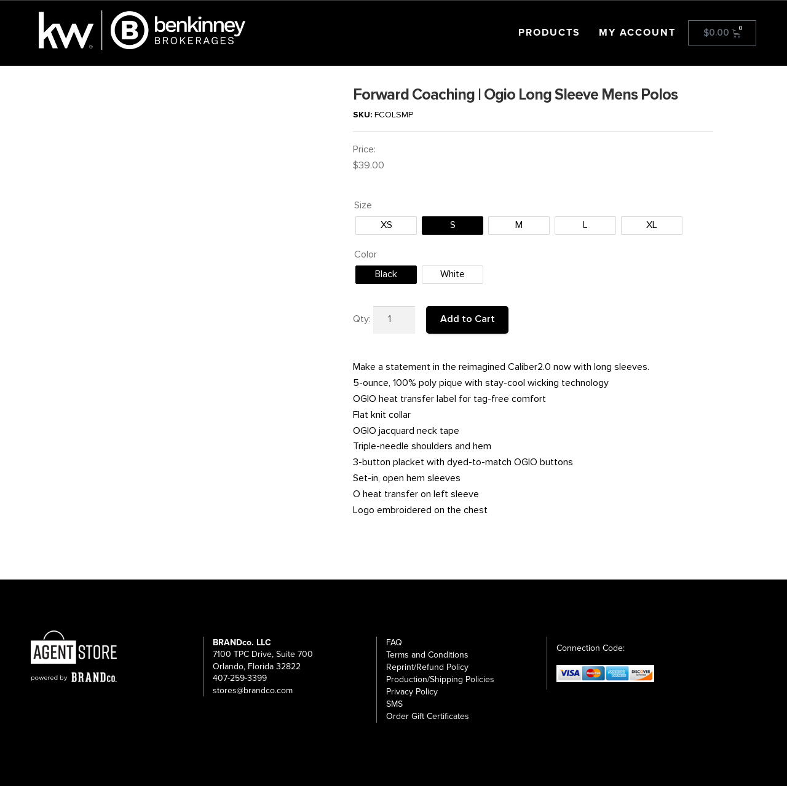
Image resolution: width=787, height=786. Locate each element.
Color (365, 254)
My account (637, 32)
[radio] (386, 225)
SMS (394, 704)
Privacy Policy (412, 691)
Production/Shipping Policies (440, 679)
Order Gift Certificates (427, 716)
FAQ (394, 642)
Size (363, 205)
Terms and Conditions (427, 655)
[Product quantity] (394, 320)
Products (549, 32)
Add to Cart (467, 319)
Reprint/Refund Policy (427, 667)
